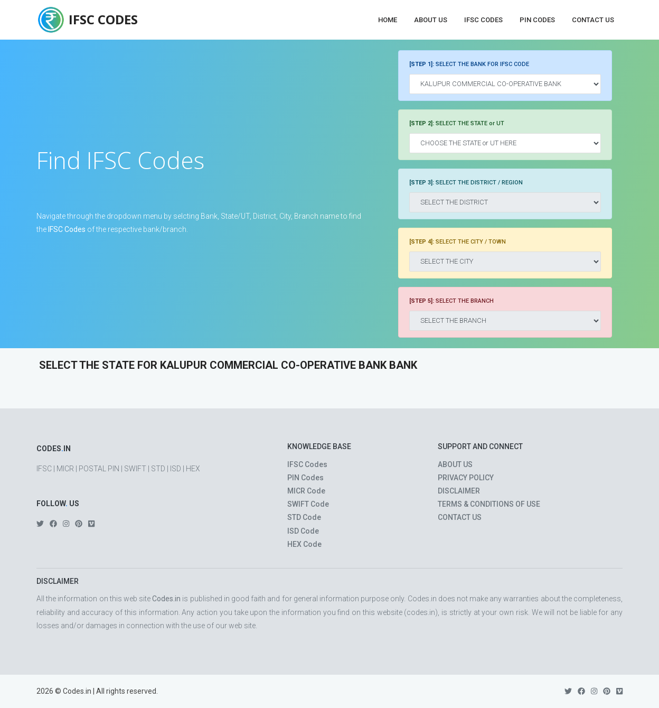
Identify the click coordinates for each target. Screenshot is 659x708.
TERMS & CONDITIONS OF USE (489, 504)
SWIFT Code (308, 504)
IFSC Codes (483, 20)
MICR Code (306, 491)
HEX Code (304, 544)
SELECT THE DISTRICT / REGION (466, 182)
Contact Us (593, 20)
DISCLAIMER (459, 491)
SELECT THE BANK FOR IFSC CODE (469, 64)
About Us (430, 20)
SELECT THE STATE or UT (456, 123)
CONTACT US (460, 517)
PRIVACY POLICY (466, 477)
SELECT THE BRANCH (451, 300)
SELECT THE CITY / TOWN (457, 241)
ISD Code (303, 531)
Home (387, 20)
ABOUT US (455, 464)
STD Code (304, 517)
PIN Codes (537, 20)
